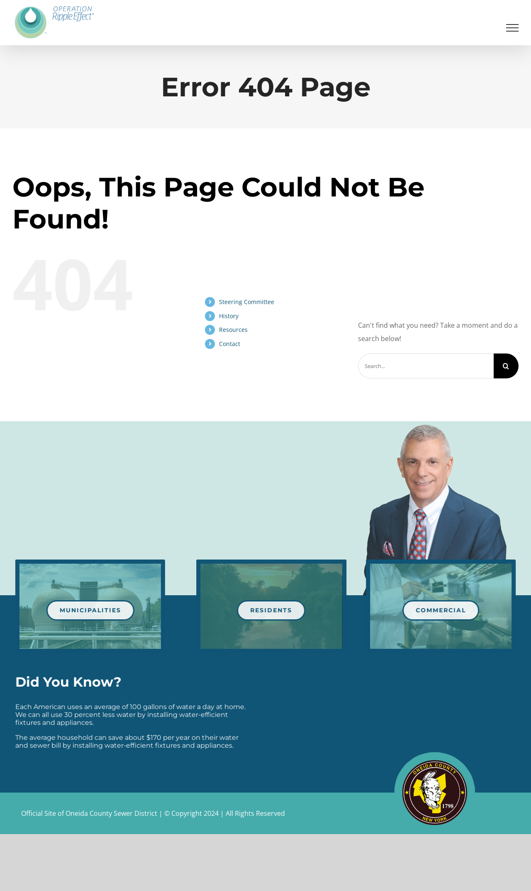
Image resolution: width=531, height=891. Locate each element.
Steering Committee (246, 302)
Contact (229, 344)
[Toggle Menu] (512, 28)
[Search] (506, 365)
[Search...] (426, 365)
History (229, 316)
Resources (233, 330)
